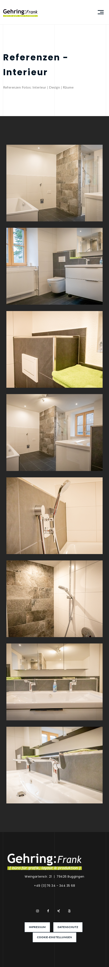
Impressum (37, 927)
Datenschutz (68, 927)
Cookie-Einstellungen (54, 937)
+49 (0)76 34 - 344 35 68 (54, 886)
